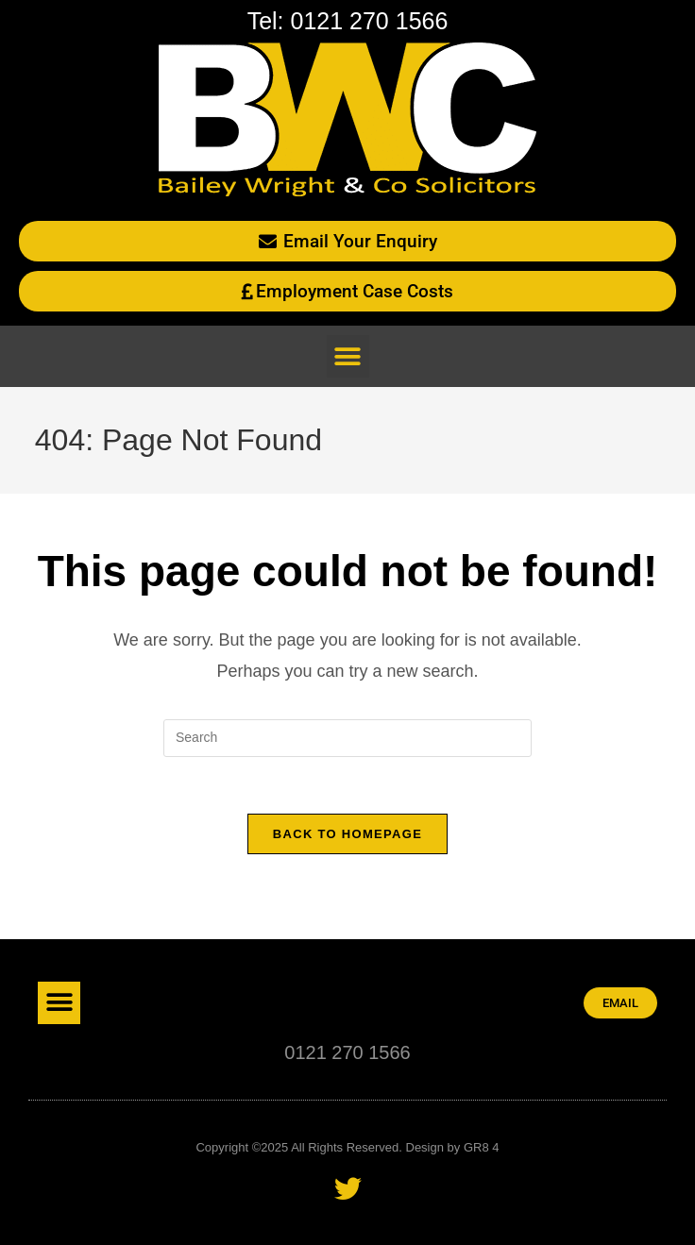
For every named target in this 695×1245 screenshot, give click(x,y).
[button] (348, 356)
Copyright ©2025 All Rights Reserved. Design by (329, 1147)
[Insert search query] (347, 738)
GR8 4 (482, 1147)
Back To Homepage (347, 834)
